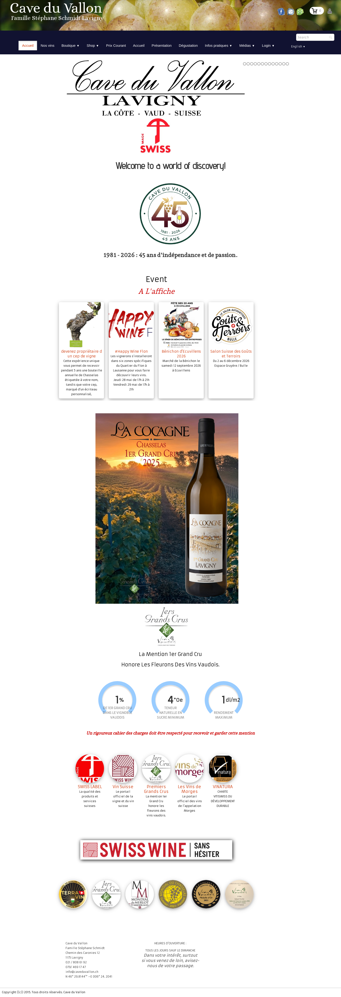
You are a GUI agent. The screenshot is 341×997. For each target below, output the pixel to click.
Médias (247, 45)
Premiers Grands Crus (156, 789)
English (298, 46)
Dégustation (188, 45)
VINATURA (223, 786)
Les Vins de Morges (189, 789)
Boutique (71, 45)
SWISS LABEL (90, 786)
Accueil (27, 45)
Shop (93, 45)
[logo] (57, 13)
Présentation (161, 45)
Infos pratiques (218, 45)
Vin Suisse (123, 786)
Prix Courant (116, 45)
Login (268, 45)
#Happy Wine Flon (131, 351)
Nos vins (47, 45)
